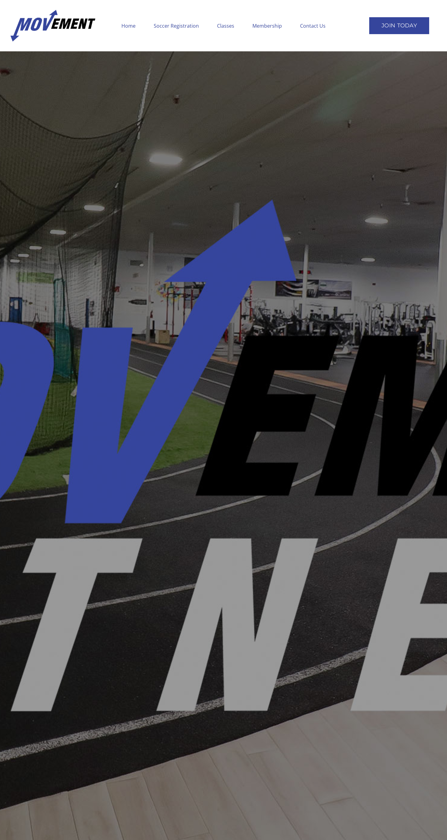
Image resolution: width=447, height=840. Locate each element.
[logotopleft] (52, 12)
